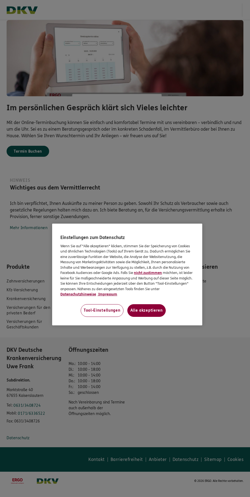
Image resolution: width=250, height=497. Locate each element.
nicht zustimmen (148, 273)
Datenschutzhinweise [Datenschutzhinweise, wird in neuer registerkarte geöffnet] (78, 294)
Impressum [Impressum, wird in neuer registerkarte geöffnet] (107, 294)
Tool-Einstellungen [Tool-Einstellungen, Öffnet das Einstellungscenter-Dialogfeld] (102, 310)
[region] (127, 274)
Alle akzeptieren (146, 310)
